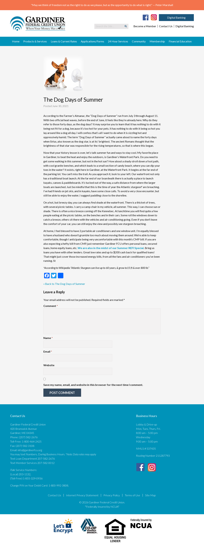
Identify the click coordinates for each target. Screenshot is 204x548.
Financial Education (180, 41)
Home (15, 41)
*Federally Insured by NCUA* (102, 506)
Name (48, 337)
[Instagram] (154, 17)
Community (139, 41)
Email (47, 351)
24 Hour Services (118, 41)
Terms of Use (132, 495)
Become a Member (144, 26)
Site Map (150, 495)
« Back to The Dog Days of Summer (64, 283)
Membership (157, 41)
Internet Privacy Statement (82, 495)
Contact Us (165, 26)
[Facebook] (146, 17)
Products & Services (35, 41)
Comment (50, 305)
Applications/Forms (92, 41)
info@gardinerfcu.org (30, 450)
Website (48, 365)
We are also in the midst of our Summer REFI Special (111, 248)
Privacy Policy (111, 495)
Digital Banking (176, 17)
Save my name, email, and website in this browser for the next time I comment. (93, 384)
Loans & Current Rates (64, 41)
